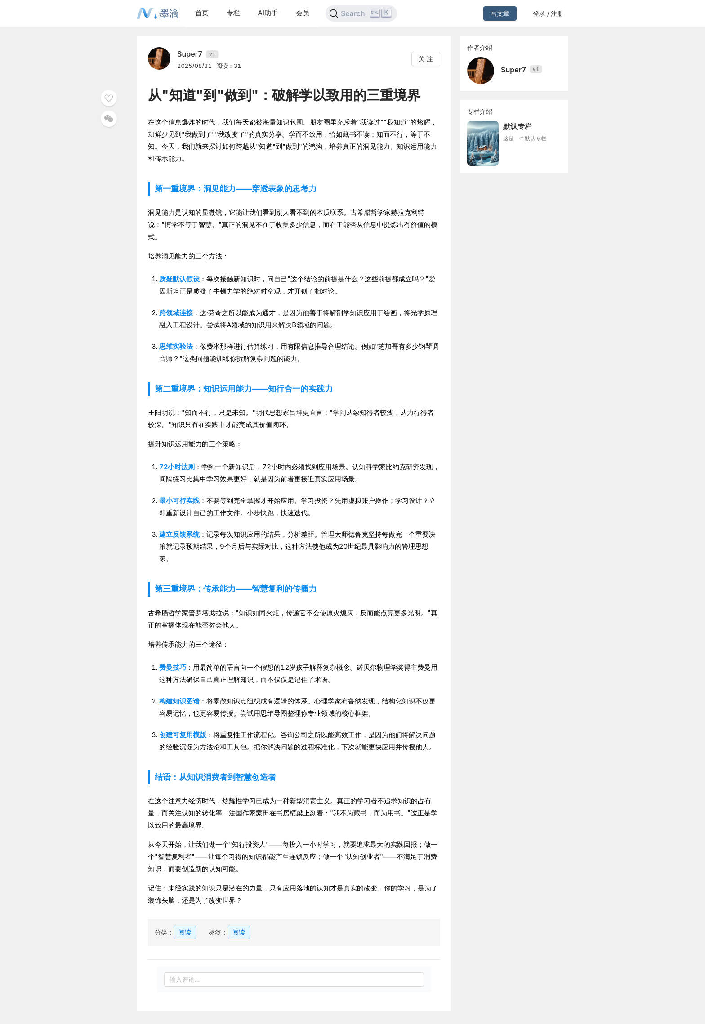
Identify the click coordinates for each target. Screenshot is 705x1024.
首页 (202, 13)
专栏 (233, 13)
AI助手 (268, 13)
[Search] (361, 13)
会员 (302, 13)
